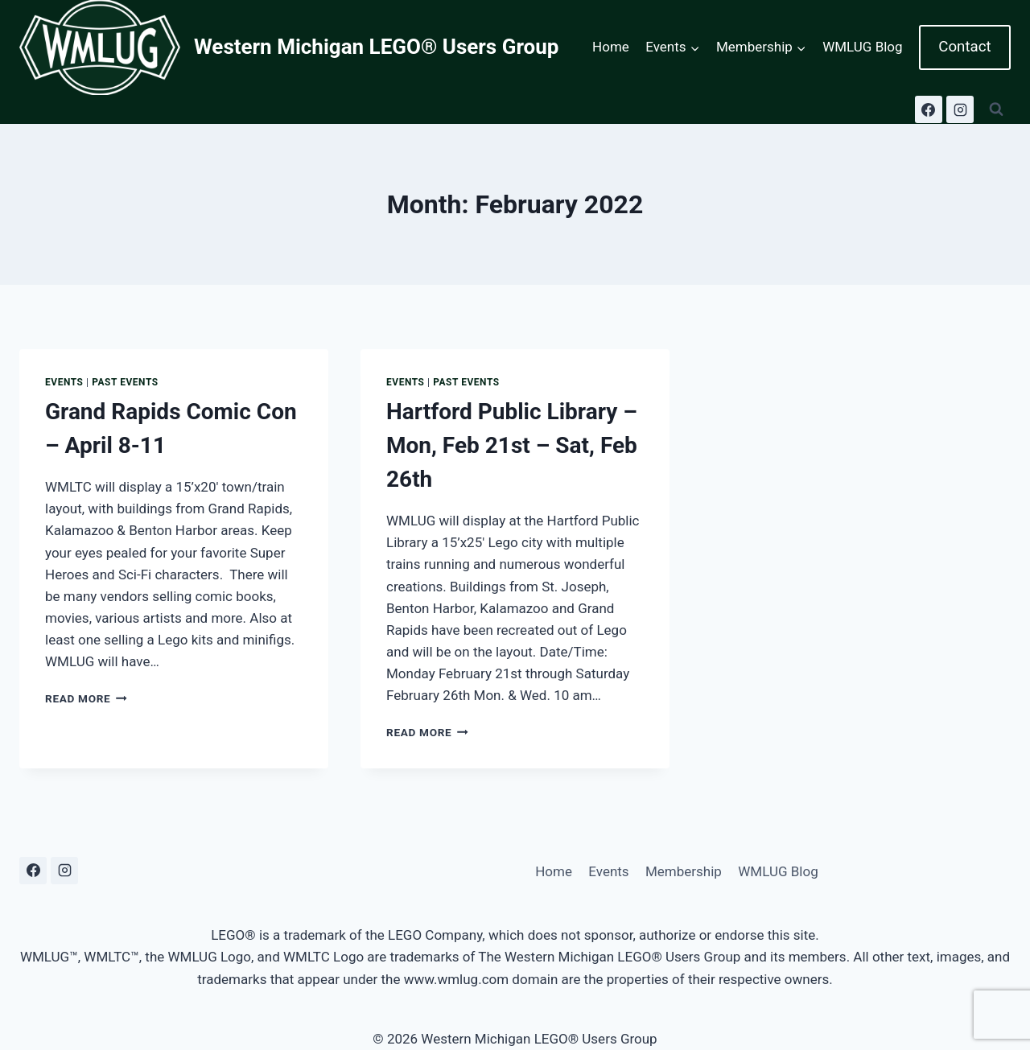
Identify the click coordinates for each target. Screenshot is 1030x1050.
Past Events (125, 382)
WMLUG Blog (862, 47)
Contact (964, 47)
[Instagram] (960, 109)
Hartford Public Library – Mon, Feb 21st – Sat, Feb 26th (511, 445)
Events (64, 382)
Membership (683, 871)
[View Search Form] (996, 109)
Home (610, 47)
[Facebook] (928, 109)
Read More (86, 698)
